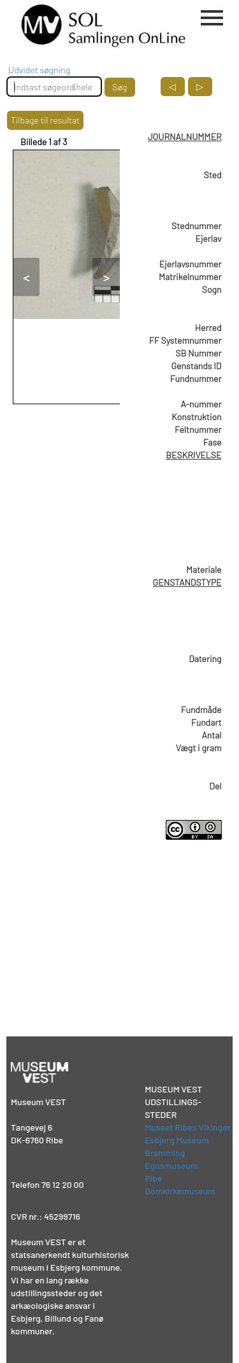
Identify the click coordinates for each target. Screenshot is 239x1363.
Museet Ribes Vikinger (188, 1127)
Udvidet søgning (39, 69)
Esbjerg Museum (176, 1139)
